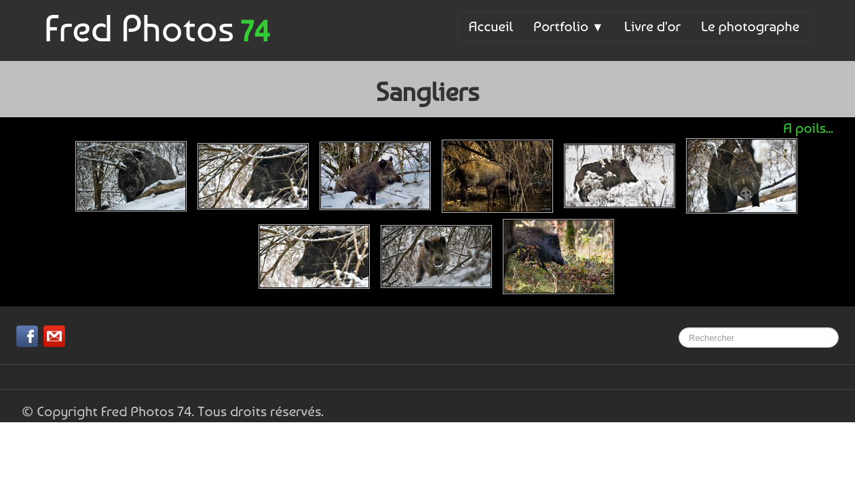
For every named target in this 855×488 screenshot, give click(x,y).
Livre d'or (652, 26)
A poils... (808, 127)
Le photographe (750, 26)
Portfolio (568, 26)
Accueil (491, 26)
